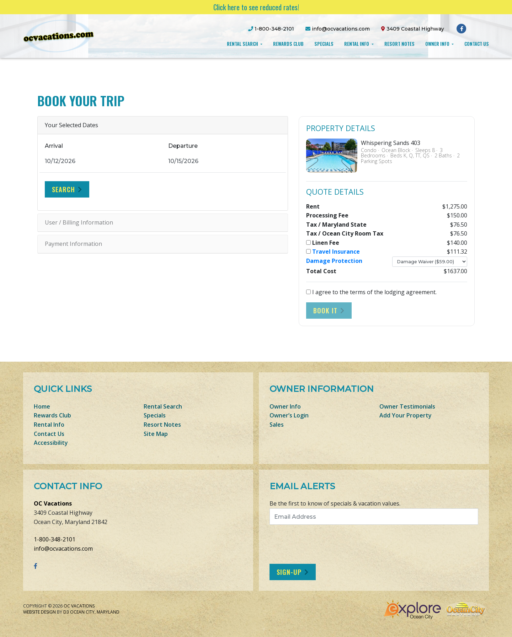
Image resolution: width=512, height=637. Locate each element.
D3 (66, 612)
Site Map (156, 434)
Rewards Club (288, 43)
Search (63, 189)
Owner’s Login (289, 415)
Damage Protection (334, 261)
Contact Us (476, 43)
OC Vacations (53, 503)
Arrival (54, 145)
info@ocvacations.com (63, 548)
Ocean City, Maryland (94, 612)
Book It (325, 310)
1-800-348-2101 (54, 539)
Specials (324, 43)
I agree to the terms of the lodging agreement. (371, 292)
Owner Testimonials (407, 406)
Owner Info (437, 43)
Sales (277, 424)
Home (42, 406)
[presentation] (329, 544)
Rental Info (357, 43)
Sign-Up (289, 572)
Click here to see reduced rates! (256, 7)
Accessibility (51, 443)
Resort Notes (399, 43)
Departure (183, 145)
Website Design (39, 612)
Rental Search (243, 43)
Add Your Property (405, 415)
